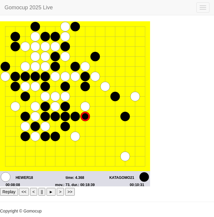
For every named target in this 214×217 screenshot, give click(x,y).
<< (23, 191)
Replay (9, 191)
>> (70, 191)
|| (42, 191)
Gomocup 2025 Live (29, 8)
